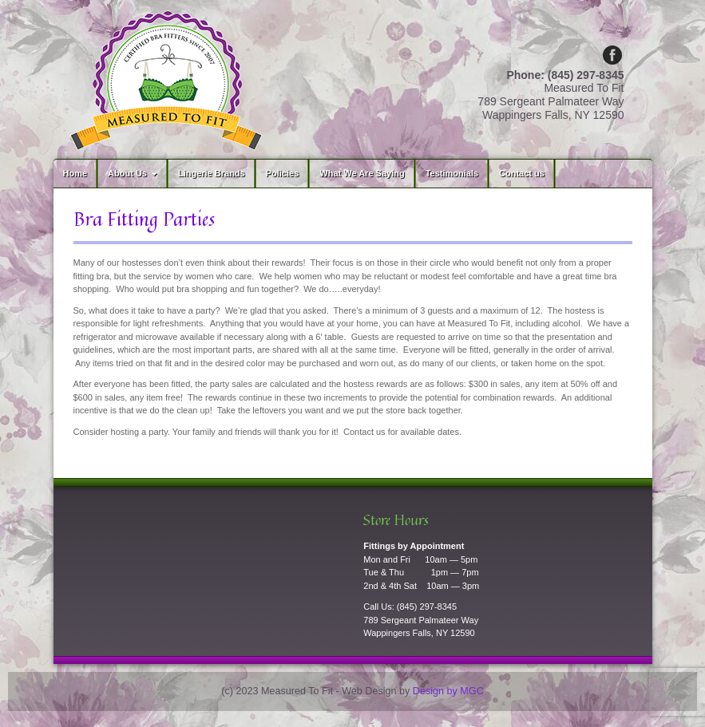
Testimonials (452, 173)
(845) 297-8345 (427, 606)
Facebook (612, 55)
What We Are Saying (361, 173)
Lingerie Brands (211, 173)
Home (75, 173)
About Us (134, 173)
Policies (282, 173)
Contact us (522, 173)
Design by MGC (448, 691)
